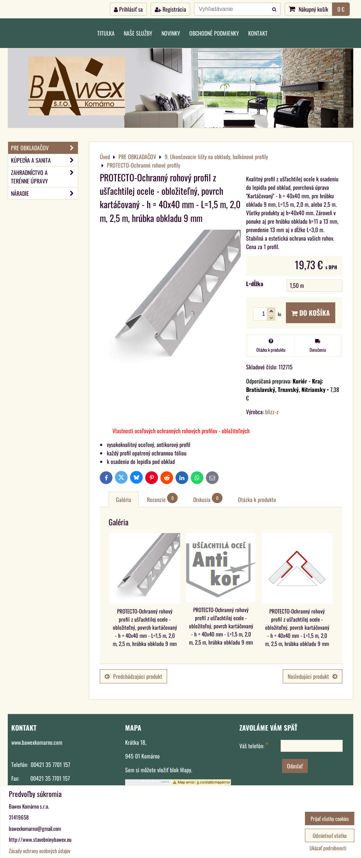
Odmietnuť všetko (330, 835)
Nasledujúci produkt (312, 676)
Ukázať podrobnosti (328, 848)
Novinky (170, 33)
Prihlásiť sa (128, 9)
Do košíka (310, 313)
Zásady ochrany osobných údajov (40, 850)
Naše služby (138, 33)
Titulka (106, 33)
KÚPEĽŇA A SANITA (44, 160)
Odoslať (295, 766)
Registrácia (170, 9)
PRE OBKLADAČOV (44, 148)
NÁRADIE (44, 193)
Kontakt (258, 33)
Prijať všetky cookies (330, 818)
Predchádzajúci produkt (133, 676)
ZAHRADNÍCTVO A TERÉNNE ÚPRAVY (44, 177)
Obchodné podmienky (214, 33)
